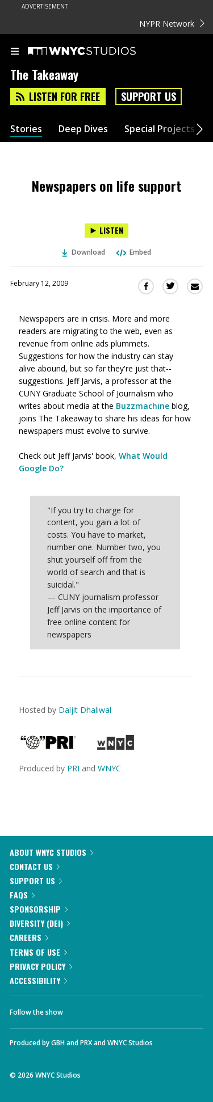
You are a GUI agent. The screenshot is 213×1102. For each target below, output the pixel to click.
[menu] (15, 52)
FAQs (22, 895)
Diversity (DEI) (40, 923)
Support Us (148, 96)
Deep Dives (83, 129)
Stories (26, 129)
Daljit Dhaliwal (85, 709)
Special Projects (159, 129)
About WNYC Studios (51, 852)
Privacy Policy (41, 966)
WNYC (109, 768)
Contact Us (35, 866)
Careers (29, 937)
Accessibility (38, 980)
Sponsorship (39, 909)
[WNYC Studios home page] (96, 52)
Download (83, 252)
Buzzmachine (142, 405)
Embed (133, 252)
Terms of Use (38, 952)
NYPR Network (171, 23)
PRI (73, 768)
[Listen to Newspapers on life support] (106, 230)
